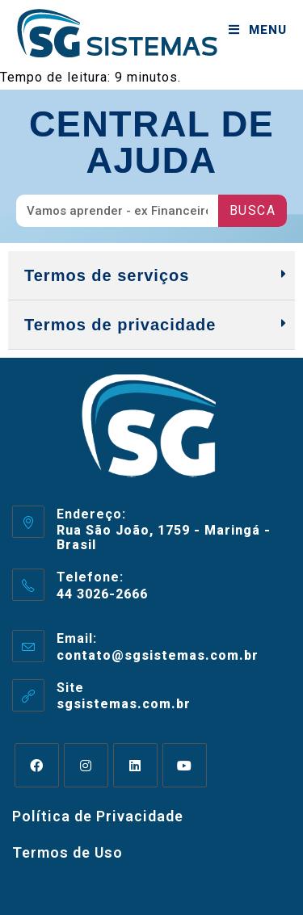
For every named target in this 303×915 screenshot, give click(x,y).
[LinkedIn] (135, 765)
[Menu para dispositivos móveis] (258, 30)
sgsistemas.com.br (124, 703)
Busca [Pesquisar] (252, 210)
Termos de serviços (106, 275)
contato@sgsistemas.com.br (158, 655)
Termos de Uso (67, 852)
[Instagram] (86, 765)
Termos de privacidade (120, 325)
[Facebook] (37, 765)
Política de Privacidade (97, 816)
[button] (151, 275)
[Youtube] (184, 765)
